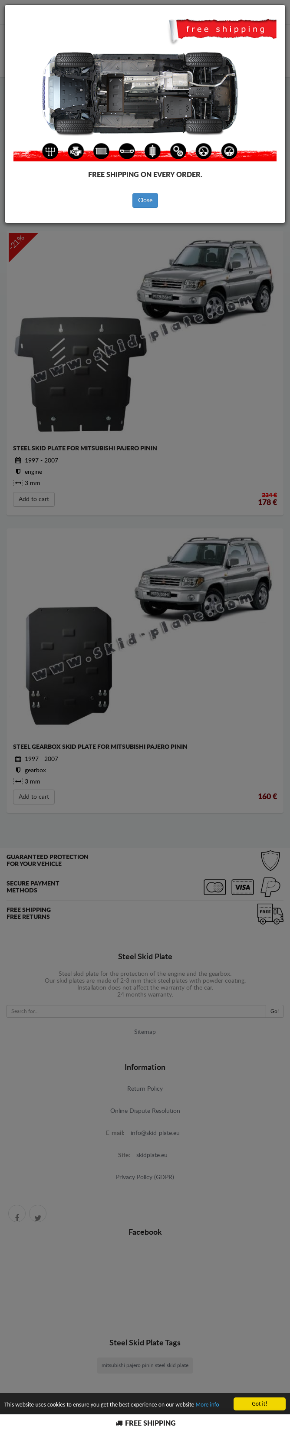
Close (145, 200)
